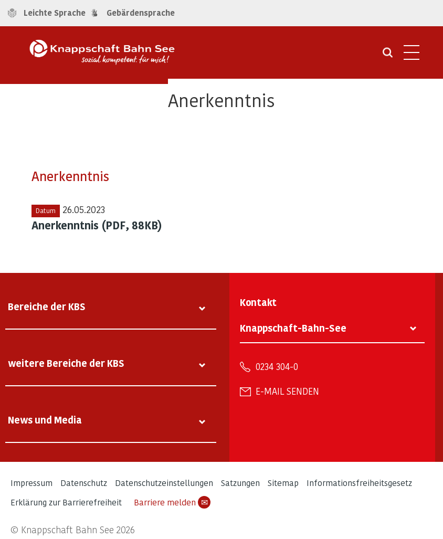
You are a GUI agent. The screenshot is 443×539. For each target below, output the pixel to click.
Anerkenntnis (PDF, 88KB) (96, 225)
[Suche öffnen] (388, 56)
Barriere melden (172, 502)
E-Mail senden (287, 391)
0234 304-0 (277, 366)
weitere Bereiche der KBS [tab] (66, 362)
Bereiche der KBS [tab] (47, 306)
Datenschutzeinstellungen (164, 483)
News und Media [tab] (45, 419)
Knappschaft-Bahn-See (293, 327)
